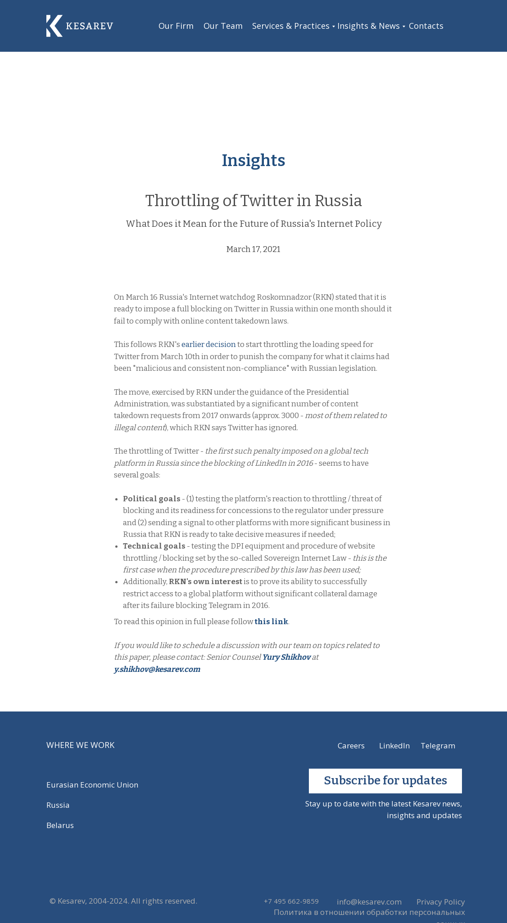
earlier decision (208, 344)
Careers (351, 745)
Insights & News (368, 25)
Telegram (438, 745)
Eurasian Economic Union (92, 784)
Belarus (60, 825)
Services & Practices (291, 25)
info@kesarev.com (369, 901)
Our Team (223, 25)
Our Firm (176, 25)
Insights (253, 161)
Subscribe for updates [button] (385, 781)
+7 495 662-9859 (291, 900)
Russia (58, 805)
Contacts (426, 25)
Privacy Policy (440, 901)
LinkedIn (394, 745)
